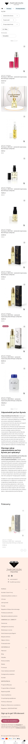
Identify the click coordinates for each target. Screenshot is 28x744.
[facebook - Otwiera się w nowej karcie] (12, 576)
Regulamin (18, 724)
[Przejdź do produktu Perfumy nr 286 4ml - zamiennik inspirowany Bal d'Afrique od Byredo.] (14, 129)
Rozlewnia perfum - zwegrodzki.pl (2, 8)
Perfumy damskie (20, 8)
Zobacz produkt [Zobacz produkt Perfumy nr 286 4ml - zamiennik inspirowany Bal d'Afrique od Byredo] (24, 141)
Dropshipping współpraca (8, 698)
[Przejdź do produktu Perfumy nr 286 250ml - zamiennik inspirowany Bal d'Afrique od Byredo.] (14, 381)
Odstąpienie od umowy (7, 626)
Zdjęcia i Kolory (5, 640)
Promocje (4, 667)
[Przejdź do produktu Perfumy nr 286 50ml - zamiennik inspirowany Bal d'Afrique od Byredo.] (14, 297)
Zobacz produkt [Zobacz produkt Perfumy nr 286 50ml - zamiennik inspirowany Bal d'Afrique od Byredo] (24, 309)
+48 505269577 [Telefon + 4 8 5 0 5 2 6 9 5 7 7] (14, 579)
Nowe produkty (5, 660)
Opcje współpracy (6, 695)
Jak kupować (4, 602)
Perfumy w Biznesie (6, 701)
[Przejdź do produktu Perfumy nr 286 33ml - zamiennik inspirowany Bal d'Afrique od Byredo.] (14, 255)
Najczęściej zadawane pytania (9, 616)
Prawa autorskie (5, 643)
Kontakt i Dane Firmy (7, 592)
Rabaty (3, 664)
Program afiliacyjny (6, 685)
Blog (2, 654)
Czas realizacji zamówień (8, 671)
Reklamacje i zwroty (6, 630)
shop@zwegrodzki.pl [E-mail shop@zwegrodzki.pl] (15, 582)
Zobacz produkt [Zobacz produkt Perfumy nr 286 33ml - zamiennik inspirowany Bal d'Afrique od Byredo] (24, 267)
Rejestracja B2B (5, 691)
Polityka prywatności (7, 612)
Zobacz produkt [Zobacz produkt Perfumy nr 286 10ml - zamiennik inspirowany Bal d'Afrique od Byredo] (24, 71)
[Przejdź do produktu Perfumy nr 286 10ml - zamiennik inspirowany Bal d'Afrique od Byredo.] (14, 59)
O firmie (3, 599)
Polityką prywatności (21, 727)
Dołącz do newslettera (10, 721)
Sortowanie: (4, 32)
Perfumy (9, 8)
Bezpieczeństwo (5, 636)
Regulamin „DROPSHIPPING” (9, 708)
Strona (12, 40)
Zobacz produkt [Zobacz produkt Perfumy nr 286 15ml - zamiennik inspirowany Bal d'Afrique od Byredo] (24, 225)
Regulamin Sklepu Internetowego (10, 609)
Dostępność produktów (7, 674)
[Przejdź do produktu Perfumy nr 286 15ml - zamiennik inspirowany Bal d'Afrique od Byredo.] (14, 213)
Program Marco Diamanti (8, 688)
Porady (3, 606)
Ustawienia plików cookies (8, 596)
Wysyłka (3, 657)
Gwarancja (4, 623)
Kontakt (3, 677)
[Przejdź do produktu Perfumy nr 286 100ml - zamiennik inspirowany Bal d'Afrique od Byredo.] (14, 339)
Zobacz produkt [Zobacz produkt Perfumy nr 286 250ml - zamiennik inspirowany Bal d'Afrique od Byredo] (24, 393)
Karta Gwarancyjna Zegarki (8, 633)
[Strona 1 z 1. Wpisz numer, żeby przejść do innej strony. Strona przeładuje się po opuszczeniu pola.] (15, 41)
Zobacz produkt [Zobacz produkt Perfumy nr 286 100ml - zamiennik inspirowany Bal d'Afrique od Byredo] (24, 351)
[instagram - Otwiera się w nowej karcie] (9, 576)
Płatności (3, 650)
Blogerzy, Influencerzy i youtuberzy (10, 705)
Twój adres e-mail (5, 716)
